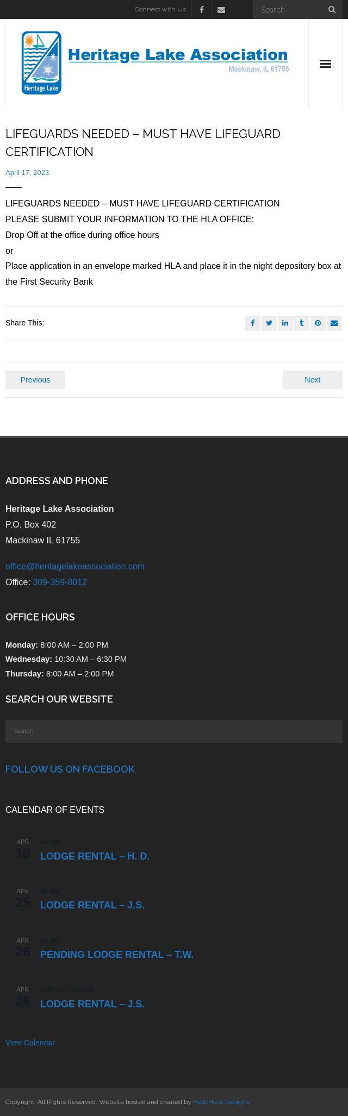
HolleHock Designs (221, 1102)
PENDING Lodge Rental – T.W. (117, 954)
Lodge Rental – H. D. (95, 856)
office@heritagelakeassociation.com (75, 566)
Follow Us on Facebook (69, 769)
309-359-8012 (60, 582)
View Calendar (30, 1042)
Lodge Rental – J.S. (92, 905)
